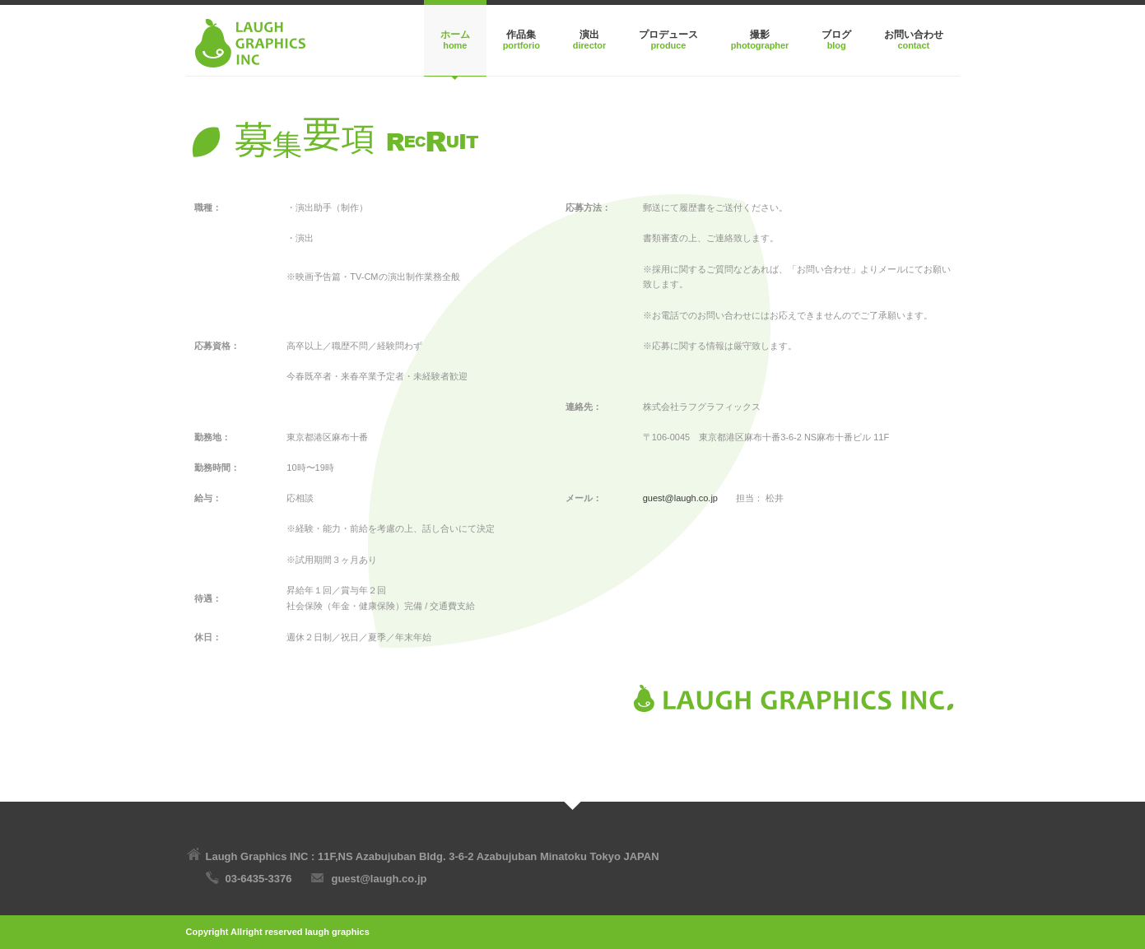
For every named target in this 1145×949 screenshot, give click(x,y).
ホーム (455, 34)
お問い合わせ (913, 34)
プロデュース (668, 34)
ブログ (836, 34)
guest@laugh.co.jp (680, 498)
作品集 (521, 34)
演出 (589, 34)
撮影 (760, 34)
